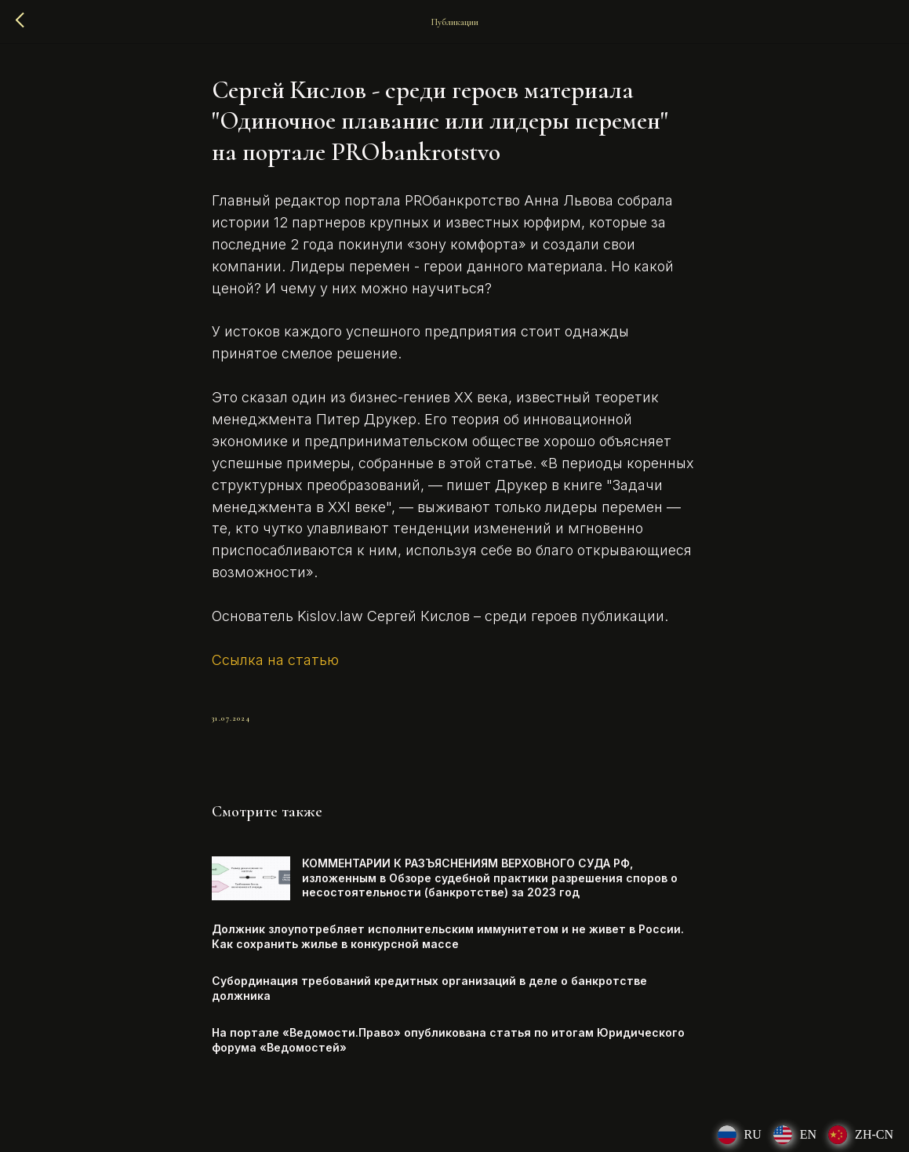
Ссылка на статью (275, 660)
